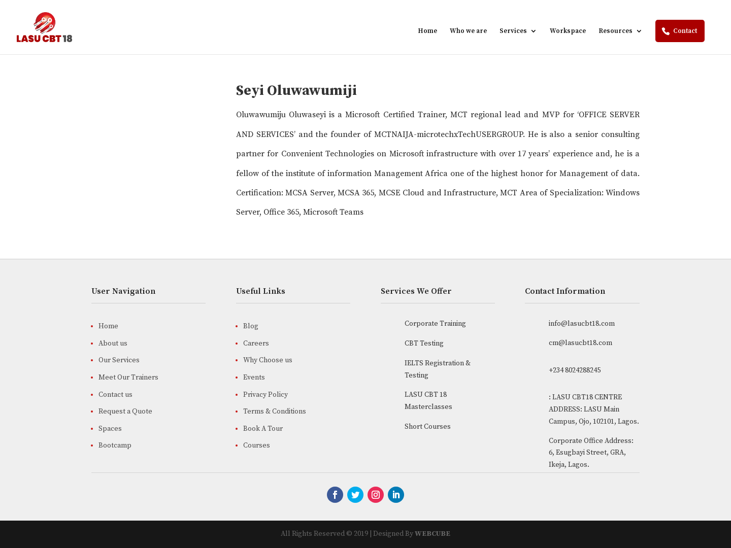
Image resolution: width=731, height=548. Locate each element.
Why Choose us (267, 360)
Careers (256, 343)
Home (427, 31)
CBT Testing (424, 343)
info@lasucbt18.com (582, 323)
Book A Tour (263, 428)
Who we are (468, 31)
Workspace (568, 31)
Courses (256, 445)
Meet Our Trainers (128, 377)
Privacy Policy (265, 394)
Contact (685, 31)
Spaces (110, 428)
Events (254, 377)
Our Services (119, 360)
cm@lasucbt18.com (580, 343)
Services (513, 31)
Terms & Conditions (274, 411)
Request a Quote (125, 411)
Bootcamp (114, 445)
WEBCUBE (432, 533)
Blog (250, 326)
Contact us (115, 394)
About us (112, 343)
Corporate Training (435, 323)
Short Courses (428, 426)
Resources (616, 31)
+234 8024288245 (575, 370)
